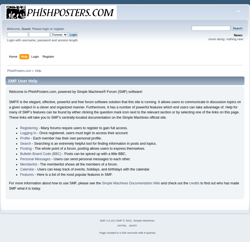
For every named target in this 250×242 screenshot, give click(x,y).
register (59, 28)
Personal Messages (35, 159)
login (45, 28)
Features (27, 175)
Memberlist (28, 164)
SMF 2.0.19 (107, 220)
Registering (29, 128)
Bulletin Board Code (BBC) (40, 154)
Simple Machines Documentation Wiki (131, 183)
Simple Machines (143, 220)
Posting (26, 149)
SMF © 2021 (124, 220)
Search (25, 144)
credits (194, 183)
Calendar (27, 169)
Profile (25, 138)
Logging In (28, 133)
